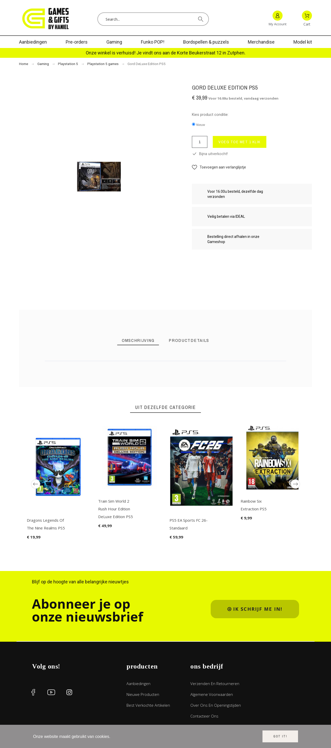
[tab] (138, 340)
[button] (219, 167)
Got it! (280, 736)
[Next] (295, 484)
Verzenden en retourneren (214, 683)
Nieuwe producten (142, 694)
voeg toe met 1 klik (239, 141)
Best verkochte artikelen (148, 705)
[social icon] (33, 692)
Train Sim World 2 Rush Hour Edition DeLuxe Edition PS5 (115, 508)
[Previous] (35, 484)
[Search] (153, 19)
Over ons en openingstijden (215, 705)
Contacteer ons (204, 716)
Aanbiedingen (138, 683)
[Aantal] (199, 142)
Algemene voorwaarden (211, 694)
